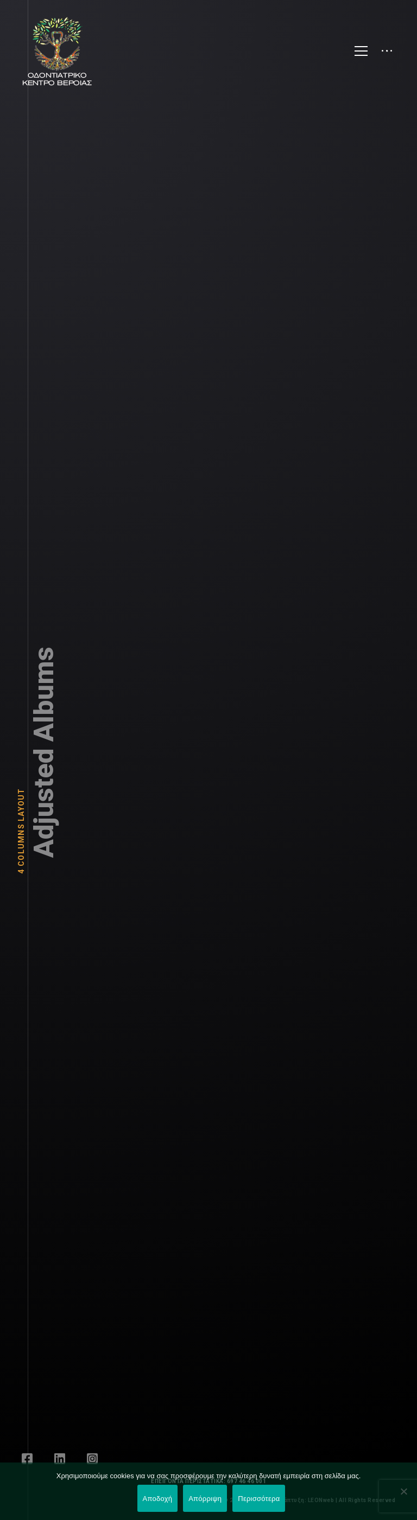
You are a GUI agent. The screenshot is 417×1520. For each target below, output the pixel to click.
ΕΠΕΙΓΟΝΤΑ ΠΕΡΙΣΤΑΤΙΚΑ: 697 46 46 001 (208, 1481)
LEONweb (322, 1500)
